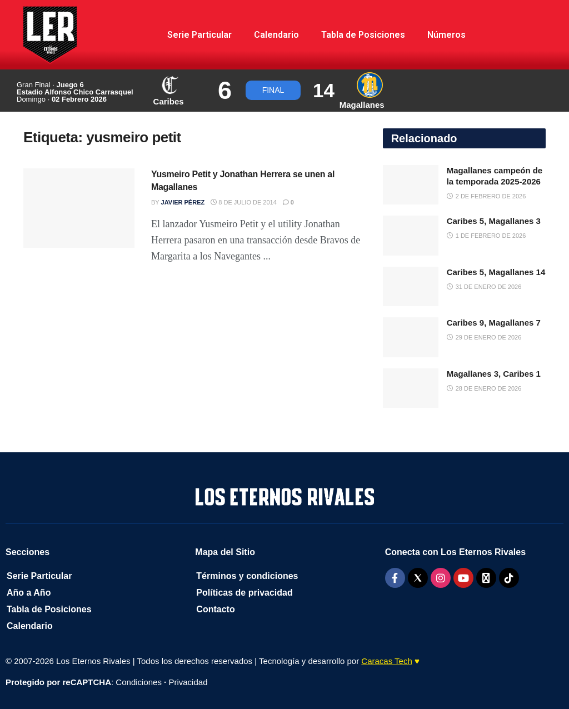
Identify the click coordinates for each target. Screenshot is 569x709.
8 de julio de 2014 (244, 202)
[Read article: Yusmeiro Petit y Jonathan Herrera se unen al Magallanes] (78, 208)
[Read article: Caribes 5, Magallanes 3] (410, 236)
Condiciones (139, 682)
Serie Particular (199, 34)
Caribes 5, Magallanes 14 (496, 272)
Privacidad (187, 682)
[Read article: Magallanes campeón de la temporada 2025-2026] (410, 185)
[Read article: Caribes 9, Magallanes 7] (410, 337)
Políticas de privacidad (244, 592)
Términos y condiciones (247, 576)
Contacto (215, 609)
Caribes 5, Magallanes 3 (494, 221)
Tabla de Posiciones (363, 34)
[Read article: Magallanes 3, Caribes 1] (410, 388)
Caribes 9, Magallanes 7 (494, 322)
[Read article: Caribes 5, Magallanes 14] (410, 287)
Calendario (276, 34)
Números (446, 34)
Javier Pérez (183, 202)
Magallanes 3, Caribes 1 (494, 373)
